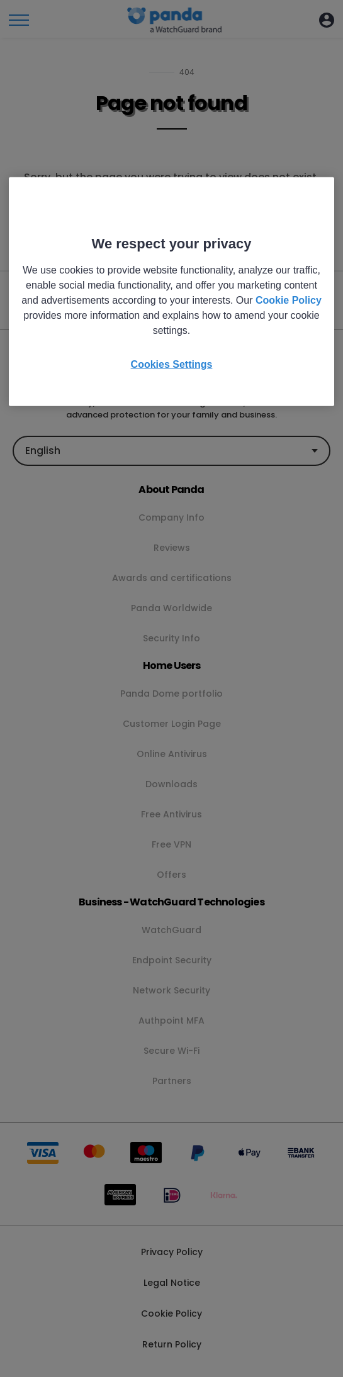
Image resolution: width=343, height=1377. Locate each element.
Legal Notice (171, 1282)
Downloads (171, 784)
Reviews (172, 547)
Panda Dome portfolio (171, 693)
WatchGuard (171, 930)
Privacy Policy (172, 1252)
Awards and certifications (172, 578)
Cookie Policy (171, 1313)
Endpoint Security (171, 960)
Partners (171, 1081)
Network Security (171, 990)
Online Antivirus (172, 754)
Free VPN (171, 844)
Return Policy (171, 1344)
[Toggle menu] (19, 20)
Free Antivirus (171, 814)
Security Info (171, 638)
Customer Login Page (172, 723)
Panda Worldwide (171, 608)
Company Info (171, 517)
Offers (171, 874)
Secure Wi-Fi (171, 1050)
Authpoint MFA (171, 1020)
